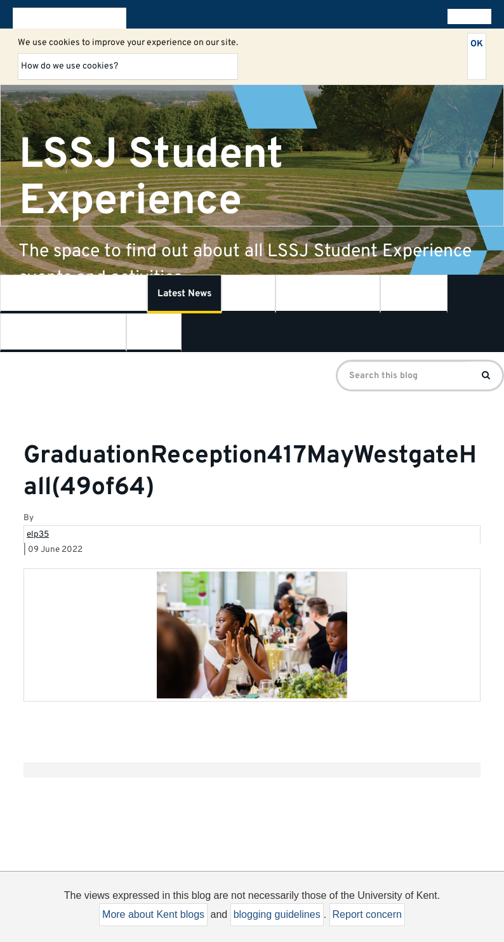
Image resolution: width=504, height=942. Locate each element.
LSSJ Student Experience (151, 177)
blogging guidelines (277, 914)
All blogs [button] (467, 16)
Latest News (184, 294)
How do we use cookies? (69, 66)
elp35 (38, 534)
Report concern (367, 914)
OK (476, 44)
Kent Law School (328, 294)
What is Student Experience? (73, 294)
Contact (153, 333)
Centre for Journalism (63, 333)
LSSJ (248, 294)
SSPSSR (413, 294)
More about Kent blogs (153, 914)
